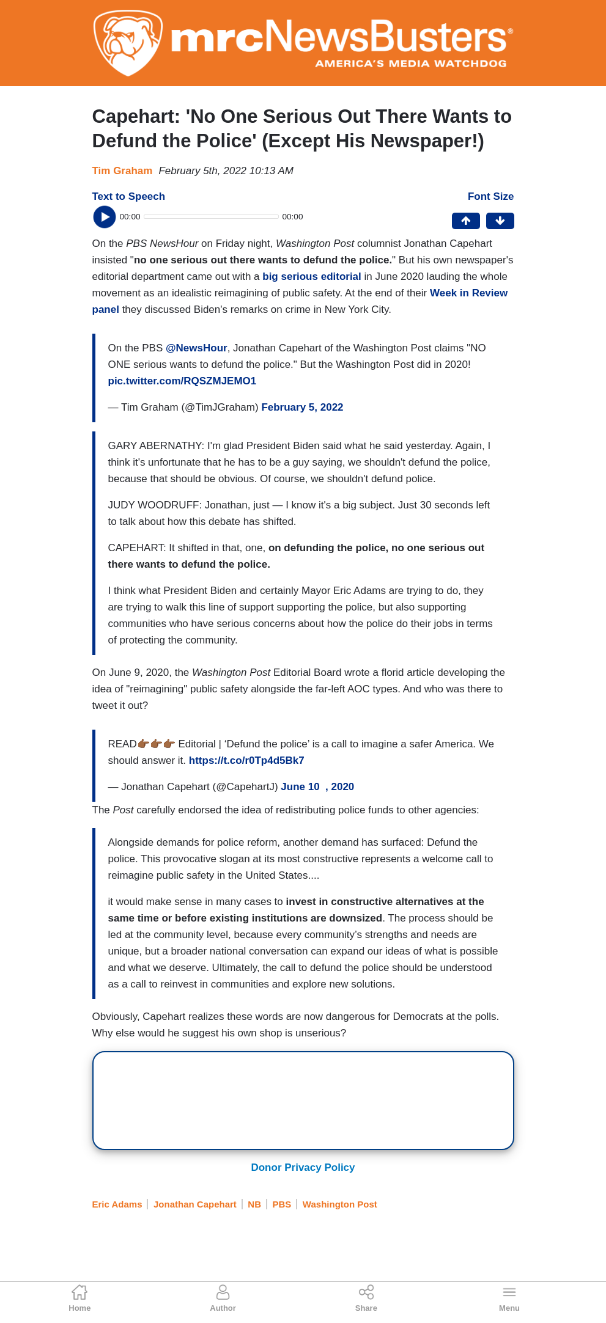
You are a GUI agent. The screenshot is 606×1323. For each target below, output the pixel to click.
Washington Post (340, 1204)
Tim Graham (122, 171)
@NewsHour (196, 348)
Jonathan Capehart (195, 1204)
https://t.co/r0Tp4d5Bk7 (247, 760)
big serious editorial (313, 276)
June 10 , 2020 (317, 787)
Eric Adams (117, 1204)
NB (254, 1204)
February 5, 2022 (302, 407)
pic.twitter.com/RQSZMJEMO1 (182, 381)
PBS (282, 1204)
